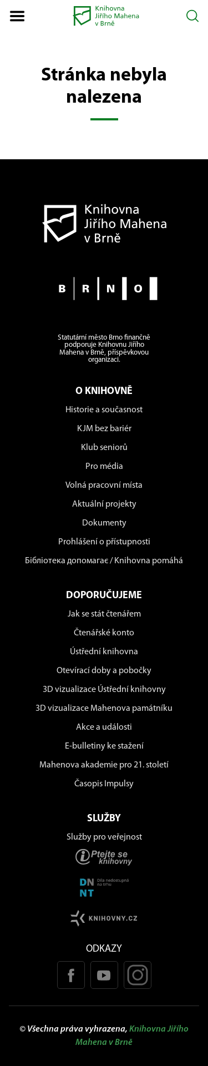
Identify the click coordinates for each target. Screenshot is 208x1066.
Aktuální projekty (104, 504)
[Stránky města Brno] (104, 288)
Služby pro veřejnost (104, 837)
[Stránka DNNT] (104, 887)
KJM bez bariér (104, 429)
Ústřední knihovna (104, 652)
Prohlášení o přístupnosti (104, 542)
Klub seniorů (104, 447)
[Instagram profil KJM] (137, 975)
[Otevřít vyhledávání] (192, 15)
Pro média (104, 466)
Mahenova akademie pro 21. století (104, 765)
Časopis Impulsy (104, 784)
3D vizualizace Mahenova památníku (104, 708)
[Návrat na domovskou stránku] (104, 223)
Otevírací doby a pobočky (104, 670)
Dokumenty (104, 523)
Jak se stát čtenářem (104, 614)
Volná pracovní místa (104, 485)
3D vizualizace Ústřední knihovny (104, 689)
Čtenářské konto (104, 633)
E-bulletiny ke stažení (104, 746)
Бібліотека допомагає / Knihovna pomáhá (104, 561)
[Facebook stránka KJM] (71, 975)
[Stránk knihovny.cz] (104, 918)
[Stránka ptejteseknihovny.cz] (104, 857)
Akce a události (104, 727)
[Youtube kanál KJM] (104, 975)
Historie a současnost (104, 410)
